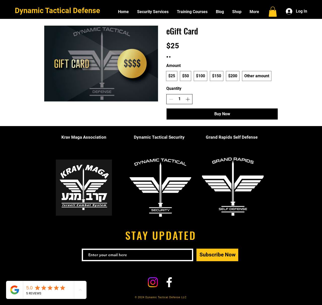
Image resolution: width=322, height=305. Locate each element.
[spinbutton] (179, 99)
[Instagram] (152, 282)
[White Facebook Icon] (169, 282)
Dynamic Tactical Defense (57, 10)
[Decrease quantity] (171, 99)
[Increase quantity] (188, 99)
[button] (272, 12)
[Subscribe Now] (217, 255)
